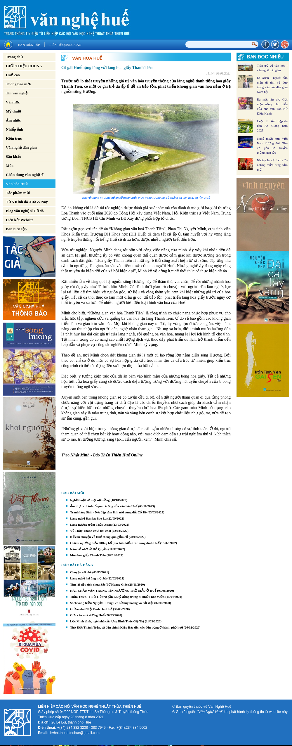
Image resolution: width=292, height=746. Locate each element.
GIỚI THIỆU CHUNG (24, 66)
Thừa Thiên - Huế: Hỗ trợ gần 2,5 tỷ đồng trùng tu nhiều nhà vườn (117, 596)
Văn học (13, 102)
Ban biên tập (29, 44)
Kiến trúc (14, 138)
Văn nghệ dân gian (21, 147)
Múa (9, 165)
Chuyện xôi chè (80, 572)
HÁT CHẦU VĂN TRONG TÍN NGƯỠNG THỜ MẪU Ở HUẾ (113, 590)
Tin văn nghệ (16, 93)
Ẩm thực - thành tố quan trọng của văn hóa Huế (103, 506)
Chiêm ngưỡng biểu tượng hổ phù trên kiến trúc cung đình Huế (114, 543)
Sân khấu (13, 156)
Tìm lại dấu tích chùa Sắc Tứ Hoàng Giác (99, 584)
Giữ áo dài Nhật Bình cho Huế (91, 609)
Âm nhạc (13, 120)
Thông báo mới (18, 84)
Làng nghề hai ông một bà (88, 578)
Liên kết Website (19, 220)
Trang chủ (14, 57)
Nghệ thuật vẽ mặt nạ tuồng (90, 500)
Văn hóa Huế (16, 183)
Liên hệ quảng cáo (65, 44)
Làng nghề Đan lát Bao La (88, 518)
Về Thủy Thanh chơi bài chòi (90, 530)
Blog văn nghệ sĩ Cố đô (25, 211)
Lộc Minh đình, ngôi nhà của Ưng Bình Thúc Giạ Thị (107, 621)
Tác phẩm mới (18, 193)
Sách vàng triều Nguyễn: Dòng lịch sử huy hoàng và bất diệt (112, 603)
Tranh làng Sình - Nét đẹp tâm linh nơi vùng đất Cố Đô (108, 512)
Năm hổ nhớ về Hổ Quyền (88, 549)
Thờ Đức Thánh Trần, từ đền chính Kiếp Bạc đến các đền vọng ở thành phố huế (126, 627)
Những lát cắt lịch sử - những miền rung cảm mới (272, 164)
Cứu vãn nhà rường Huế (87, 615)
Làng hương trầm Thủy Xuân (91, 524)
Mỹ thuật (13, 111)
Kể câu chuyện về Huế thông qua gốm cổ (99, 537)
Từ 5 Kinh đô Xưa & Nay (27, 202)
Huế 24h (13, 75)
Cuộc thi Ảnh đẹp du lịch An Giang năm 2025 (272, 125)
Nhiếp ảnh (14, 129)
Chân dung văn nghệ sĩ (24, 174)
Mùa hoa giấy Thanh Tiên (88, 555)
